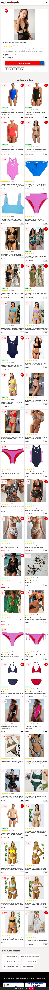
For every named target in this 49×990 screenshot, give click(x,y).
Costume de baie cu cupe (11, 967)
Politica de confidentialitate (25, 978)
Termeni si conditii (9, 978)
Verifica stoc (31, 63)
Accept (31, 988)
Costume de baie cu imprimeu (29, 956)
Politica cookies (40, 978)
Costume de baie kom (10, 956)
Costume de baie (27, 967)
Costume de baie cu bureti (11, 961)
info (22, 117)
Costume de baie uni (29, 961)
